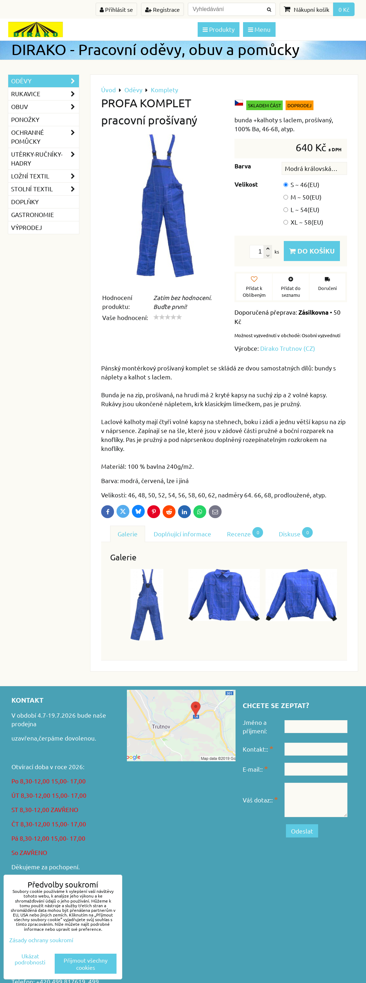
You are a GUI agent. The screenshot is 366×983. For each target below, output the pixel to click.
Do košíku (312, 250)
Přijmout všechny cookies (86, 964)
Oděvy (45, 81)
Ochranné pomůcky (45, 137)
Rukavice (45, 94)
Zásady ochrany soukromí (41, 939)
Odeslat (302, 831)
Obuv (45, 106)
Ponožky (25, 119)
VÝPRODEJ (26, 227)
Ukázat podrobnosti (30, 959)
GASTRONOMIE (32, 214)
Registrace (162, 9)
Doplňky (25, 201)
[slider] (167, 317)
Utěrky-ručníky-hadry (45, 158)
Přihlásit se (116, 9)
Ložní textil (45, 176)
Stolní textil (45, 189)
